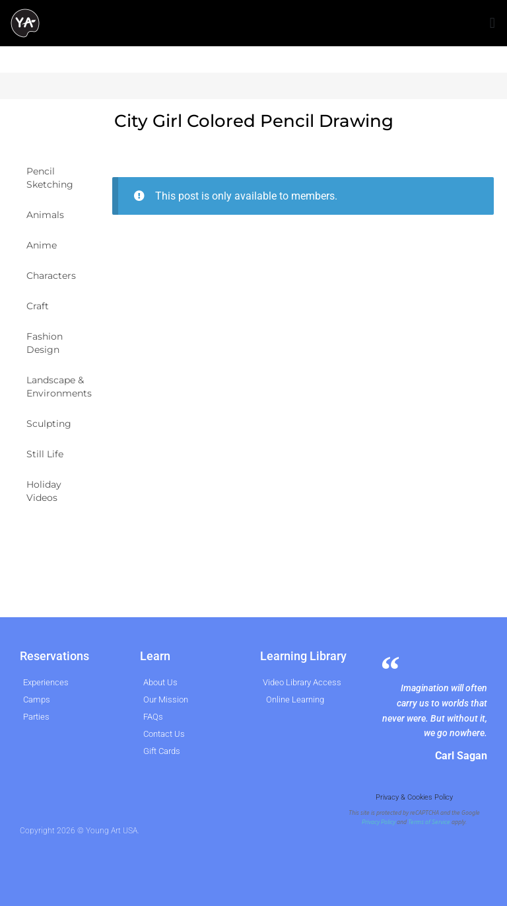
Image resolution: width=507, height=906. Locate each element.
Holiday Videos (43, 491)
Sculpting (48, 424)
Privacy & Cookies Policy (414, 797)
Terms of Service (429, 822)
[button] (492, 23)
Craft (37, 306)
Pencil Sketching (49, 177)
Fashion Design (44, 343)
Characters (51, 276)
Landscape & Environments (59, 386)
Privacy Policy (378, 822)
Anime (41, 245)
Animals (45, 215)
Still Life (44, 454)
